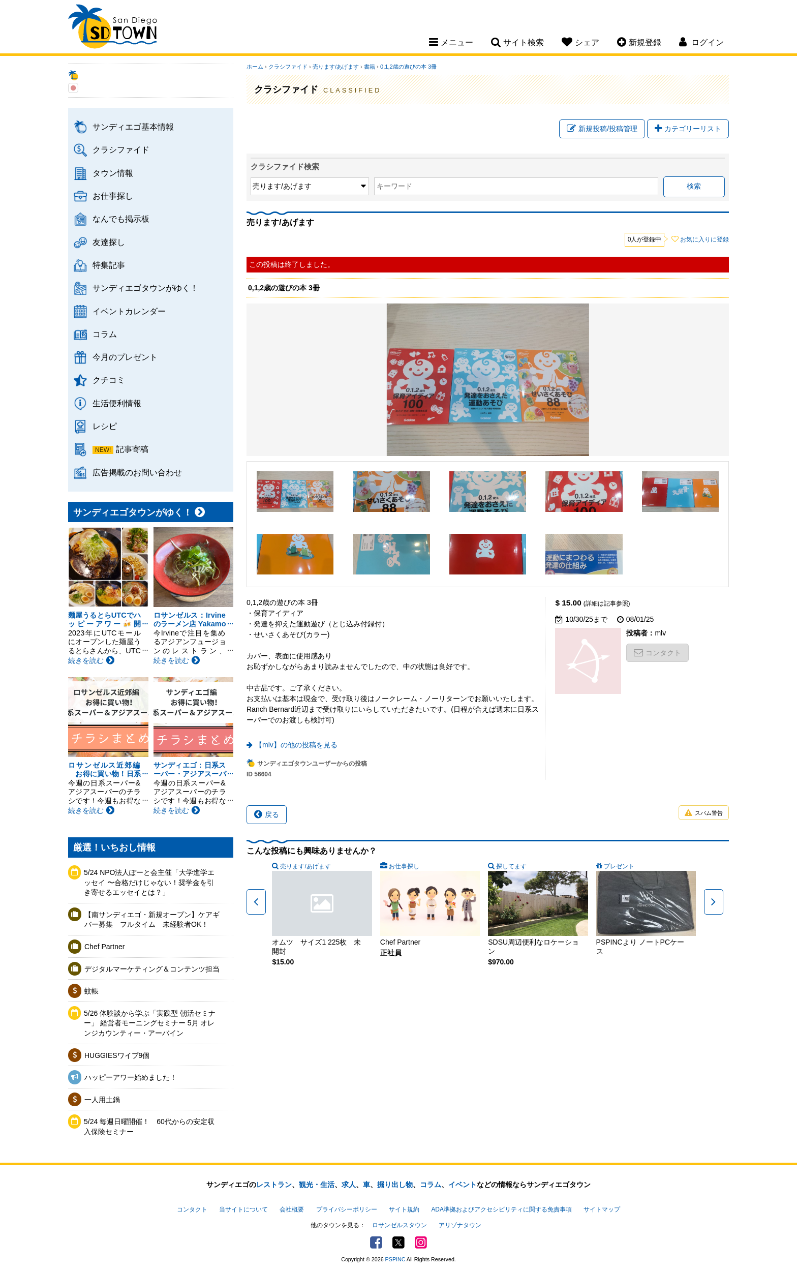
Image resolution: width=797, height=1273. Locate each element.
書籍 (369, 67)
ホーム (255, 67)
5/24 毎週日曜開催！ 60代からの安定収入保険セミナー (149, 1126)
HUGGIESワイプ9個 (116, 1055)
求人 (349, 1184)
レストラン (274, 1184)
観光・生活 (316, 1184)
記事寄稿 (132, 448)
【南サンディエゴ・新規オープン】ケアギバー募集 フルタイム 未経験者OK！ (152, 920)
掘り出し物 (395, 1184)
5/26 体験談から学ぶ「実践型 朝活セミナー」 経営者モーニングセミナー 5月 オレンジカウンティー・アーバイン (150, 1023)
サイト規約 (404, 1209)
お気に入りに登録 (704, 239)
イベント (462, 1184)
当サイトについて (243, 1209)
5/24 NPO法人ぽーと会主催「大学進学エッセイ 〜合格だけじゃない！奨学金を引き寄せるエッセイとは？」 (149, 882)
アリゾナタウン (460, 1225)
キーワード (394, 186)
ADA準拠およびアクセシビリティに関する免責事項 (501, 1209)
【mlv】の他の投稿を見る (296, 745)
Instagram (421, 1242)
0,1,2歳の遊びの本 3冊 (408, 67)
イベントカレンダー (129, 311)
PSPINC (395, 1259)
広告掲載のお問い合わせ (137, 472)
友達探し (109, 242)
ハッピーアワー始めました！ (130, 1077)
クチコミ (109, 379)
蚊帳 (91, 991)
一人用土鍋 (102, 1100)
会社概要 (292, 1209)
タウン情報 (113, 172)
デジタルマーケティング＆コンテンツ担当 (152, 969)
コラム (105, 334)
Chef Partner (104, 947)
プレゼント (619, 866)
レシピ (105, 426)
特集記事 (109, 264)
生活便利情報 (117, 403)
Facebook (376, 1242)
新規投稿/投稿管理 (602, 128)
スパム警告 (704, 813)
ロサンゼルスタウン (399, 1225)
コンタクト (657, 652)
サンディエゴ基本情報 (133, 126)
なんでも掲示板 (121, 218)
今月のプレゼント (125, 356)
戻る (266, 814)
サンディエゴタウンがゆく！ (145, 287)
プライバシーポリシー (346, 1209)
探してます (511, 866)
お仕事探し (113, 195)
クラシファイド (121, 149)
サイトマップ (602, 1209)
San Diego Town (112, 28)
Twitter (398, 1242)
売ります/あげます (336, 67)
